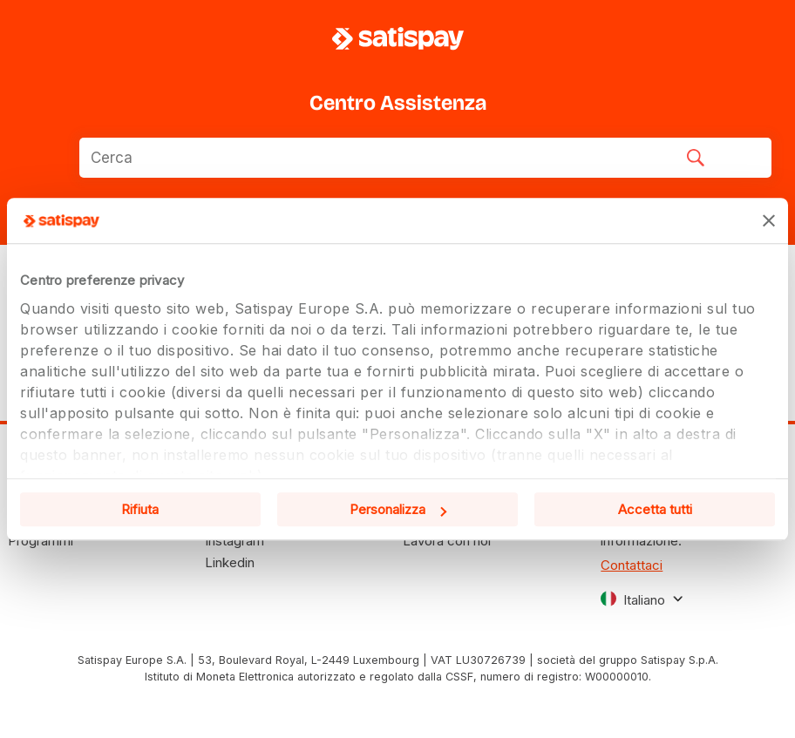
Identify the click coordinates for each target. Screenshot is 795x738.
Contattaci (631, 565)
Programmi (40, 540)
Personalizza (398, 509)
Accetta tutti (655, 509)
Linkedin (230, 562)
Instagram (234, 540)
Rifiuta (140, 509)
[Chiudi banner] (769, 220)
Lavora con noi (447, 540)
